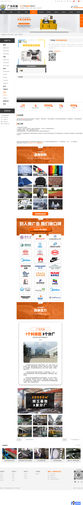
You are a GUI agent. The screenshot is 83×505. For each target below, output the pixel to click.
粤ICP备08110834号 (79, 488)
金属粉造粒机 (5, 83)
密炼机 (4, 44)
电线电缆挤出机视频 (57, 460)
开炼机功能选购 (6, 65)
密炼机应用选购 (6, 50)
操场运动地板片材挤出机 (9, 460)
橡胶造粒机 (5, 77)
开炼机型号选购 (6, 59)
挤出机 (4, 86)
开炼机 (4, 56)
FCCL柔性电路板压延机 (75, 439)
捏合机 (4, 103)
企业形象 (1, 478)
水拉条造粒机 (5, 80)
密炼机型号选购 (6, 47)
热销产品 (11, 34)
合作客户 (70, 1)
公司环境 (64, 1)
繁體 (81, 1)
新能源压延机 (6, 101)
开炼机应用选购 (6, 62)
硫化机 (13, 480)
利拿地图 (58, 1)
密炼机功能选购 (6, 53)
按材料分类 (21, 34)
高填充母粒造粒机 (6, 71)
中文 (76, 1)
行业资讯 (25, 478)
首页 (8, 34)
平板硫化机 (5, 89)
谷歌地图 (17, 488)
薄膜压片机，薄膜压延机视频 (73, 460)
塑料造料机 (5, 74)
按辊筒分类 (5, 98)
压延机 (16, 34)
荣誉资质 (1, 480)
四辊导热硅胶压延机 (29, 439)
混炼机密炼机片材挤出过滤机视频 (25, 460)
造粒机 (4, 68)
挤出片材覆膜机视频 (41, 460)
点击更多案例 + (78, 445)
